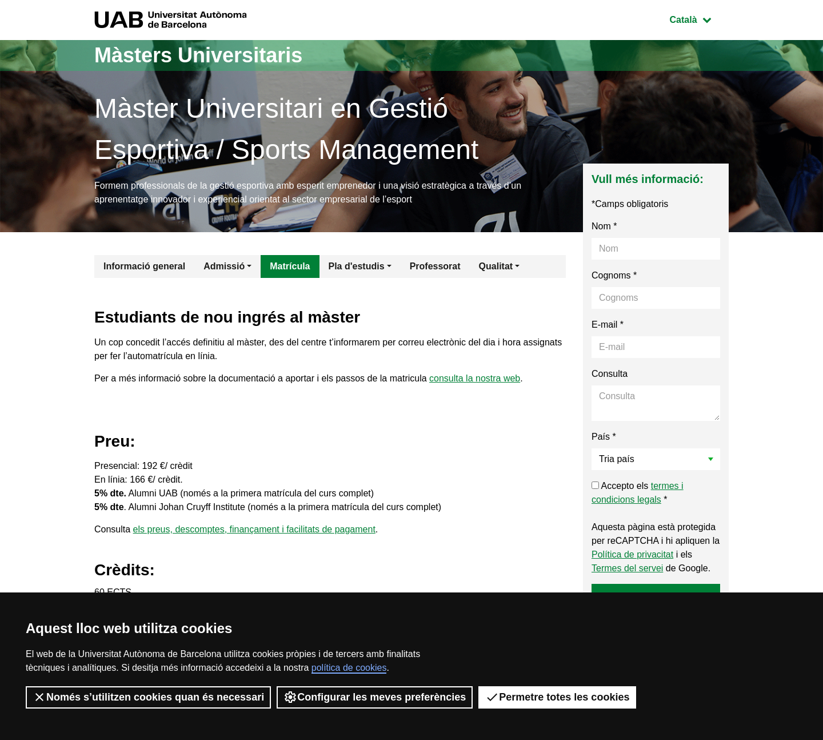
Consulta (610, 374)
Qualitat (496, 266)
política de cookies (349, 668)
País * (604, 436)
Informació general (144, 266)
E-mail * (608, 324)
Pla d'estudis (357, 266)
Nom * (604, 226)
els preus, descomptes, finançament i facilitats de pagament (254, 529)
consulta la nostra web (474, 378)
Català (699, 19)
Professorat (435, 266)
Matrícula (290, 266)
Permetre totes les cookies (557, 697)
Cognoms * (614, 275)
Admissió (224, 266)
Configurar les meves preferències (374, 697)
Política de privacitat (632, 554)
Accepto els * (638, 492)
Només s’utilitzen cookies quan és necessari (148, 697)
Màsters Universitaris (198, 55)
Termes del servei (627, 568)
